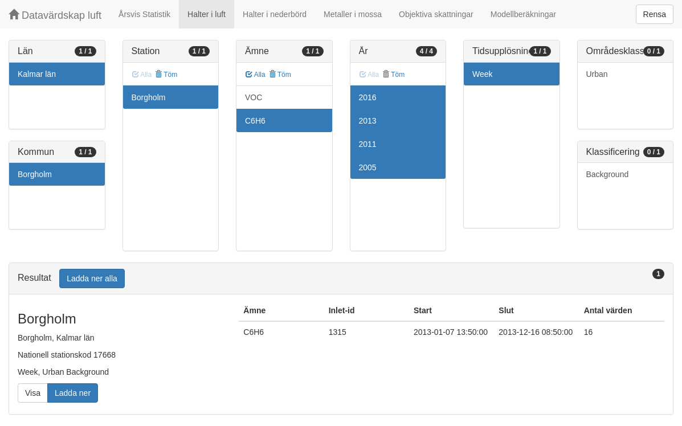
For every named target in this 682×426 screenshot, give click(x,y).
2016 (368, 97)
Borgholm (35, 174)
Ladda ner (73, 393)
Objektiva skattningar (436, 14)
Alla (256, 75)
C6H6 (255, 120)
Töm (166, 75)
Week (482, 74)
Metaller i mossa (353, 14)
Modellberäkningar (523, 14)
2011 (368, 144)
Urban (597, 74)
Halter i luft (206, 14)
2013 (368, 120)
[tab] (341, 278)
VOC (253, 97)
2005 (368, 167)
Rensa (654, 14)
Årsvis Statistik (144, 14)
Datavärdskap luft (55, 15)
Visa (32, 393)
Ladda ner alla (92, 278)
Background (607, 174)
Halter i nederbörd (275, 14)
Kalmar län (37, 74)
